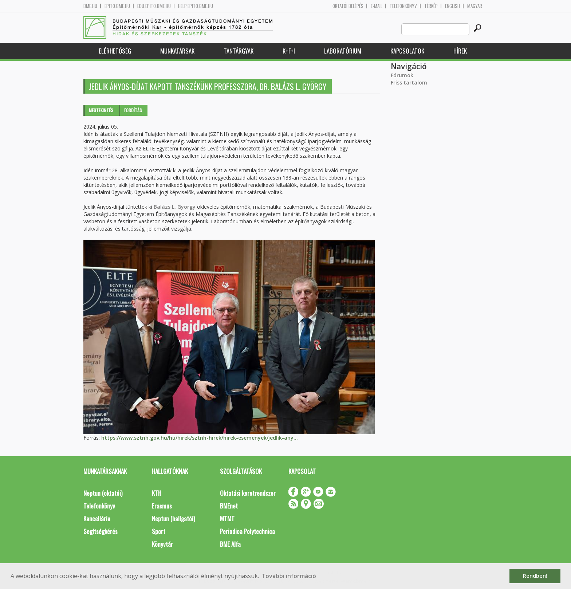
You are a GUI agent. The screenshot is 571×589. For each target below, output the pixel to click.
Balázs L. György (175, 206)
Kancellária (96, 518)
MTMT (227, 518)
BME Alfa (230, 544)
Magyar (474, 6)
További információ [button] (288, 576)
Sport (158, 531)
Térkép (431, 6)
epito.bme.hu (117, 6)
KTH (156, 493)
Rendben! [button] (535, 575)
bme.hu (90, 6)
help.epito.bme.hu (195, 6)
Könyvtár (162, 544)
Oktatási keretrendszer (248, 493)
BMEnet (229, 505)
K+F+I (289, 50)
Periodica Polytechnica (247, 531)
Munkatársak (177, 50)
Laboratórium (342, 50)
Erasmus (162, 505)
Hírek (460, 50)
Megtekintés (101, 110)
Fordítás (133, 110)
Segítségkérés (100, 531)
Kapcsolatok (407, 50)
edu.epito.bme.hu (154, 6)
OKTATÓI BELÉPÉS (347, 6)
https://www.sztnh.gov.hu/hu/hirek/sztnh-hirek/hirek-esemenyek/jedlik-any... (199, 437)
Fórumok (402, 75)
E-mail (376, 6)
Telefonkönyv (403, 6)
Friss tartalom (409, 82)
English (452, 6)
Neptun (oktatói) (102, 493)
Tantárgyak (238, 50)
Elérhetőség (115, 50)
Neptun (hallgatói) (173, 518)
